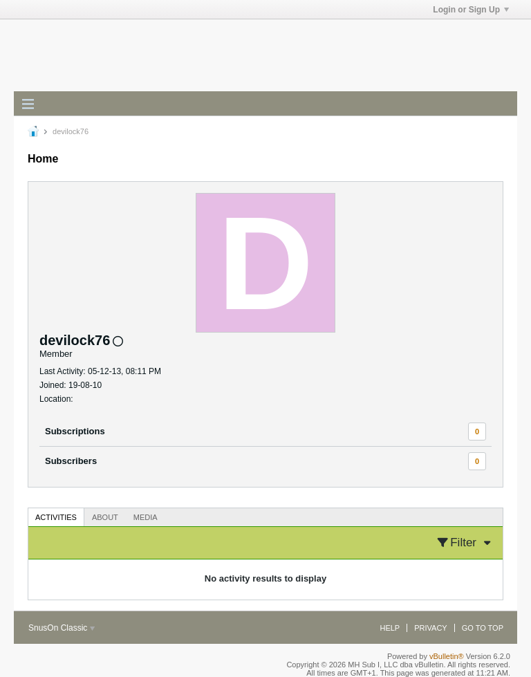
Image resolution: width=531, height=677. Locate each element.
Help (390, 628)
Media (145, 517)
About (105, 517)
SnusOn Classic (61, 628)
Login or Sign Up (471, 10)
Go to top (482, 628)
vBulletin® (446, 656)
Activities (56, 517)
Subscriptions (75, 431)
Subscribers (71, 461)
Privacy (430, 628)
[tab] (56, 517)
